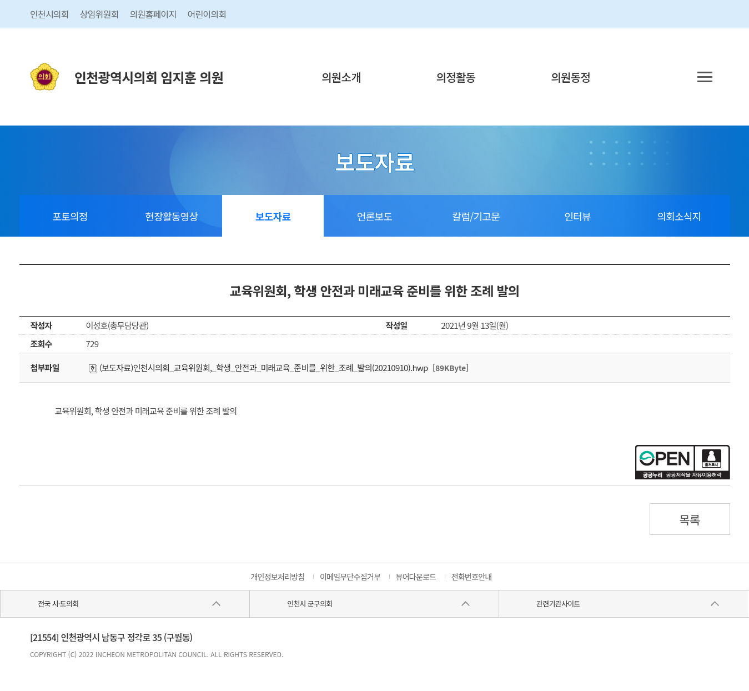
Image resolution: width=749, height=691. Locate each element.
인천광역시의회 (148, 77)
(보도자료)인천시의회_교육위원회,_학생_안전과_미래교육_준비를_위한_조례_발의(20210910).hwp (258, 367)
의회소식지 (679, 216)
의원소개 (341, 77)
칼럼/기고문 (476, 216)
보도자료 (272, 216)
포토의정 (69, 216)
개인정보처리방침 (277, 576)
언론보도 (374, 216)
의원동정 (570, 77)
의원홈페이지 (153, 14)
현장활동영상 (171, 216)
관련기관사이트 (558, 603)
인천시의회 (49, 14)
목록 (689, 519)
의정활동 (456, 77)
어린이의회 (207, 14)
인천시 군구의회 (309, 603)
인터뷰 (577, 216)
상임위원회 (99, 14)
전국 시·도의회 (58, 603)
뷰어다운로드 (416, 576)
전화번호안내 (471, 576)
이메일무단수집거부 (350, 576)
